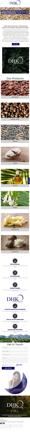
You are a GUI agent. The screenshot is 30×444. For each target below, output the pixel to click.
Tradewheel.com (17, 416)
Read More (15, 44)
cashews (8, 32)
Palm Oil (15, 185)
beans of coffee (25, 32)
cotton (15, 163)
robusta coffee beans (9, 34)
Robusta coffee (15, 119)
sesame (15, 207)
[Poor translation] (3, 423)
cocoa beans (15, 97)
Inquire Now (28, 180)
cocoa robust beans (15, 32)
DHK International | (9, 415)
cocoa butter (15, 229)
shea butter (15, 251)
